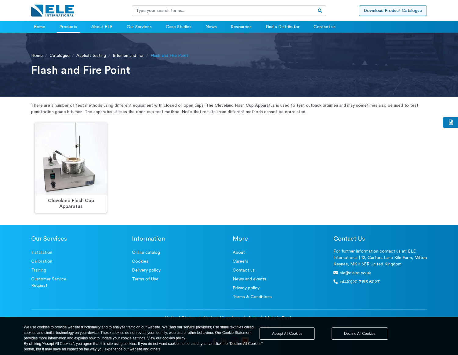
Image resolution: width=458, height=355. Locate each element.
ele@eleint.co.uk (352, 273)
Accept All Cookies (287, 333)
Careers (240, 261)
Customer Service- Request (49, 282)
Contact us (325, 27)
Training (38, 270)
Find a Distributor (283, 27)
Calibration (41, 261)
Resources (241, 27)
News (211, 27)
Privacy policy (246, 288)
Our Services (139, 27)
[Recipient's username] (223, 11)
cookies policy (173, 338)
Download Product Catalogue (393, 11)
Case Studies (178, 27)
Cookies (140, 261)
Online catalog (146, 252)
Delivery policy (146, 270)
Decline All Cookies (360, 333)
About (239, 252)
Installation (41, 252)
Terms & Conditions (252, 297)
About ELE (102, 27)
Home (39, 27)
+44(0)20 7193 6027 (356, 281)
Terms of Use (145, 279)
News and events (249, 279)
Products (68, 27)
